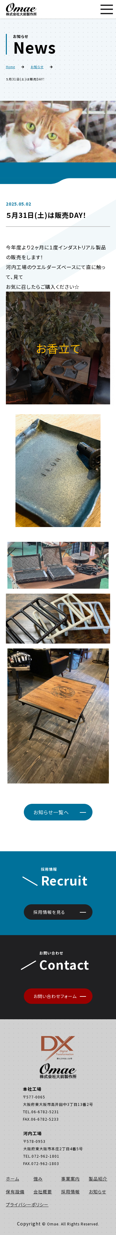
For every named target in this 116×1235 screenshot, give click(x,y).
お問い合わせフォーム (55, 996)
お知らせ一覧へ (51, 812)
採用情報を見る (49, 912)
